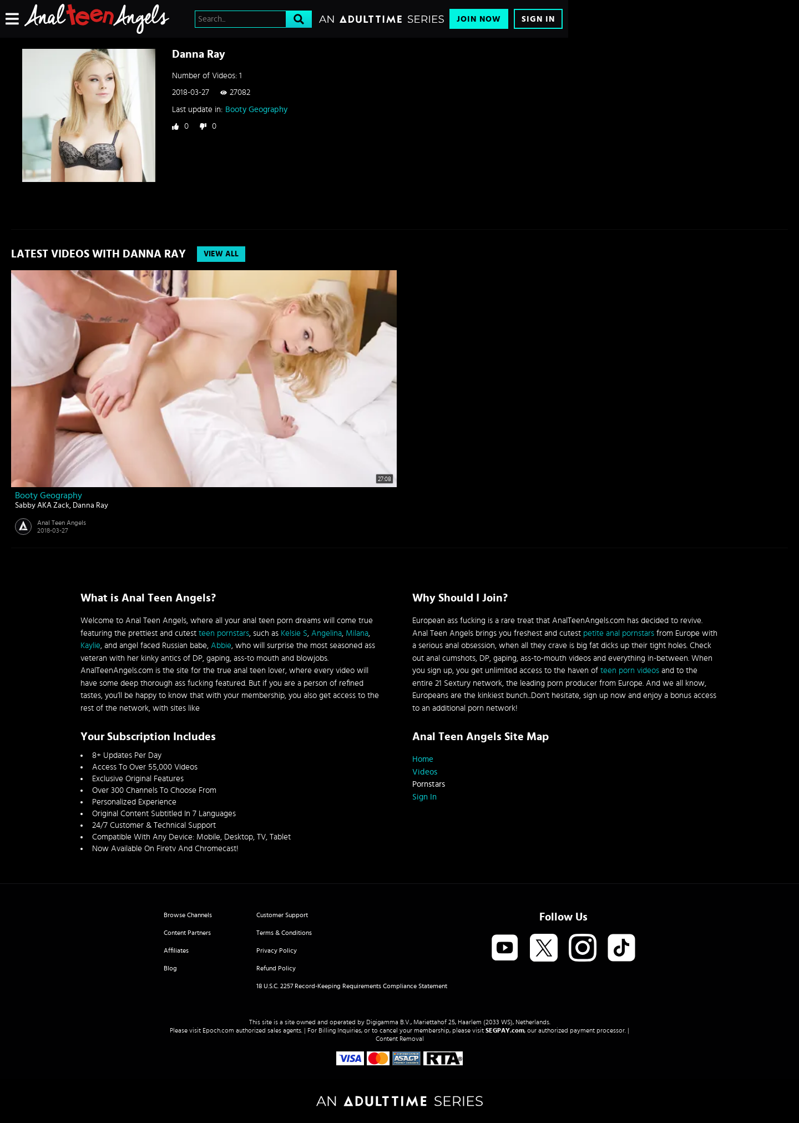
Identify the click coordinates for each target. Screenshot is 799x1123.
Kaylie (90, 645)
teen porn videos (629, 670)
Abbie (221, 645)
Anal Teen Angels (61, 522)
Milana (357, 633)
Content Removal (400, 1038)
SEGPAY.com (505, 1030)
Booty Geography (256, 109)
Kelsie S (294, 633)
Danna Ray (90, 505)
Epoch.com (218, 1030)
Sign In (538, 19)
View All (221, 254)
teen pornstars (224, 633)
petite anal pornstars (618, 633)
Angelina (326, 633)
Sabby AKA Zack (42, 505)
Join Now (479, 19)
